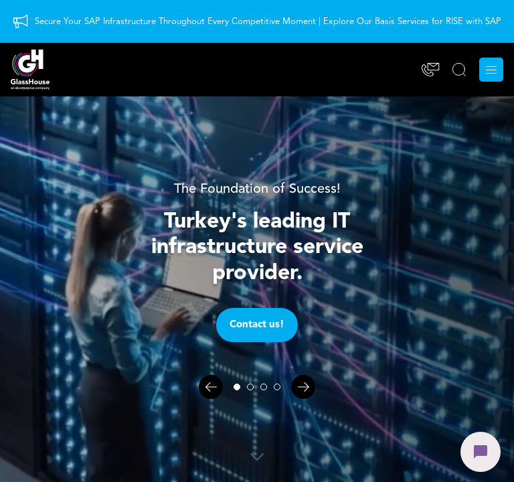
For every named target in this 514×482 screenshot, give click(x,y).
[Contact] (431, 69)
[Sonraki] (303, 387)
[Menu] (491, 70)
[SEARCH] (459, 69)
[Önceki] (211, 387)
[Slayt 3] (263, 387)
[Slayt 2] (250, 387)
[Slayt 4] (277, 387)
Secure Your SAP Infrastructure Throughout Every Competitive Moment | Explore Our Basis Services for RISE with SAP (268, 21)
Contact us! (257, 325)
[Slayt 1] (237, 387)
